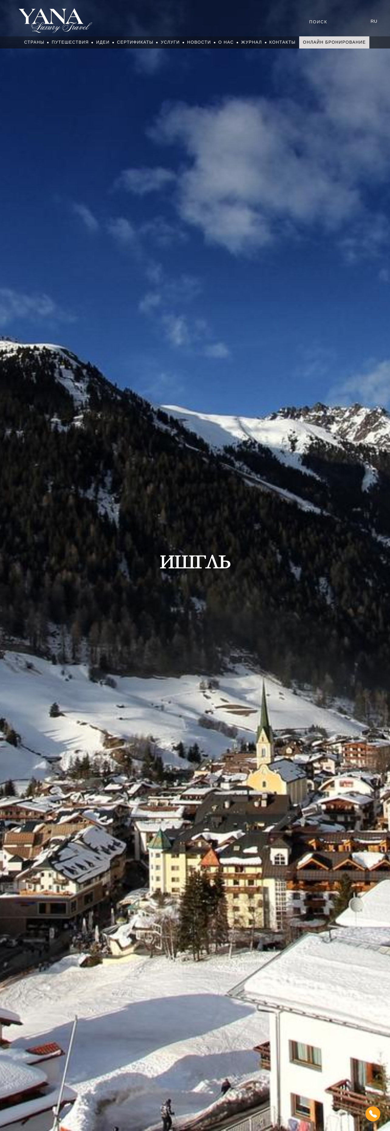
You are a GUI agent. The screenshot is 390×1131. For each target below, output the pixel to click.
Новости (199, 42)
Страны (34, 42)
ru (374, 21)
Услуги (170, 42)
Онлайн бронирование (334, 42)
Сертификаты (135, 42)
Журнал (251, 42)
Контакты (282, 42)
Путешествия (70, 42)
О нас (226, 42)
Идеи (103, 42)
